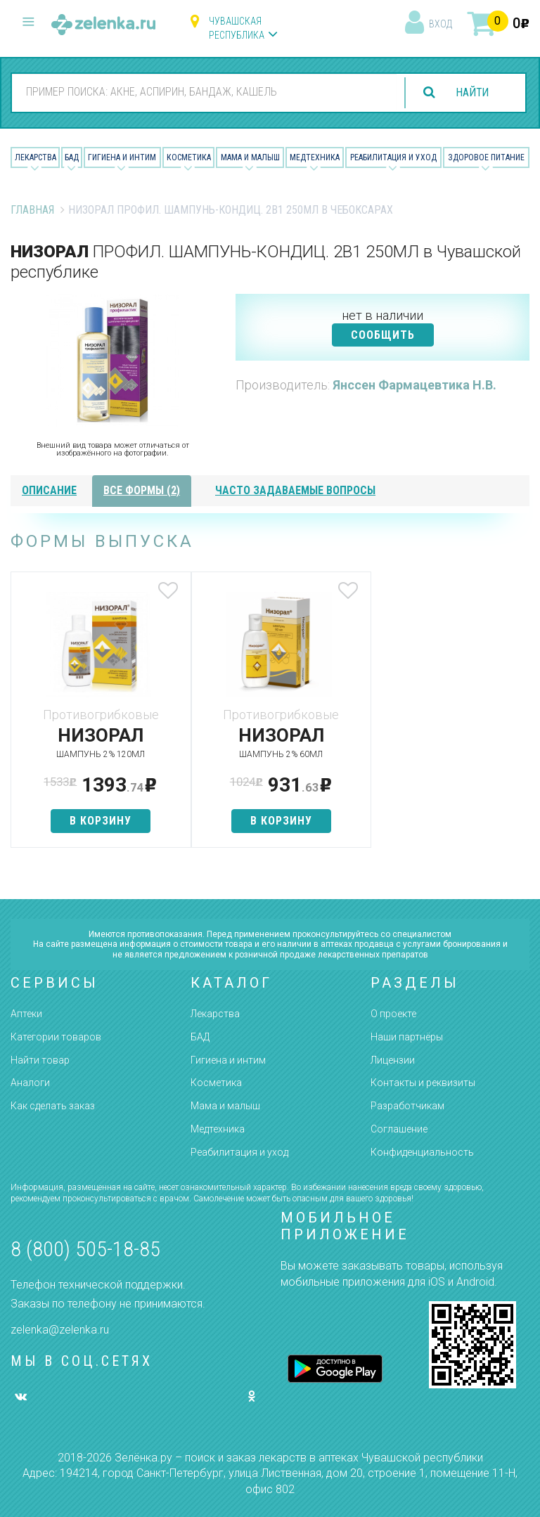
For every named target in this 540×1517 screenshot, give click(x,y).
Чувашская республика (236, 28)
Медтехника (315, 157)
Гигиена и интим (228, 1060)
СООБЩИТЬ (383, 335)
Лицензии (393, 1060)
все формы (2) (141, 490)
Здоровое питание (486, 157)
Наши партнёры (407, 1036)
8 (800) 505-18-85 (85, 1249)
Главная (32, 210)
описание (49, 490)
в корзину (96, 820)
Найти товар (40, 1060)
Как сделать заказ (53, 1105)
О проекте (393, 1013)
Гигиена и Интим (122, 157)
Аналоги (30, 1082)
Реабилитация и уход (393, 157)
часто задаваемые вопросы (295, 490)
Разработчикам (407, 1105)
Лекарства (35, 157)
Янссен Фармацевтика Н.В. (414, 384)
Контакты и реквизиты (423, 1082)
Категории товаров (56, 1036)
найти (471, 92)
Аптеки (26, 1013)
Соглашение (399, 1129)
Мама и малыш (250, 157)
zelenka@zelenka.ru (60, 1329)
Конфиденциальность (422, 1152)
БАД (72, 157)
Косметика (189, 157)
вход (440, 24)
